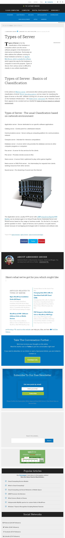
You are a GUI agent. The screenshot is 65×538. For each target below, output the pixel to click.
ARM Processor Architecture (16, 497)
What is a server (20, 94)
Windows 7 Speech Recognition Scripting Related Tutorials (26, 509)
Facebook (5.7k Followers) (11, 534)
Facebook (24, 243)
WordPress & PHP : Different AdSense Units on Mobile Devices (19, 318)
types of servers (16, 237)
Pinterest (41, 243)
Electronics (21, 15)
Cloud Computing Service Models (18, 484)
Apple (35, 19)
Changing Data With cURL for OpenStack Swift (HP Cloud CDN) (44, 297)
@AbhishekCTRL (44, 264)
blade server (33, 101)
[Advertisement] (47, 54)
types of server (25, 237)
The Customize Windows (32, 6)
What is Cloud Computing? (16, 488)
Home (29, 2)
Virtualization (42, 15)
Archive (35, 2)
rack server (41, 101)
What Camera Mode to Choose (17, 501)
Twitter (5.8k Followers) (11, 530)
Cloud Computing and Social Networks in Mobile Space (25, 492)
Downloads (54, 15)
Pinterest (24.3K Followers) (12, 525)
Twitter (33, 243)
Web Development (24, 19)
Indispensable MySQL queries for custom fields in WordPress (26, 505)
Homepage (22, 478)
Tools (41, 2)
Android (43, 19)
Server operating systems (28, 96)
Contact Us (50, 2)
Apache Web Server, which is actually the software (17, 59)
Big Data (31, 15)
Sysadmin (10, 15)
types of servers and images (37, 237)
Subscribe (33, 396)
